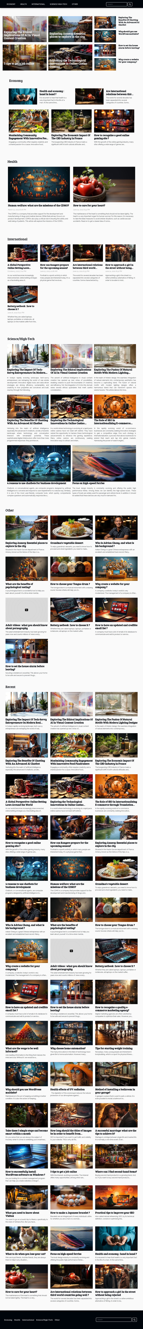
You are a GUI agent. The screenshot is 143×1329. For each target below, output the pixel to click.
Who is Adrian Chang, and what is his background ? (114, 544)
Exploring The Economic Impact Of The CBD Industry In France (70, 137)
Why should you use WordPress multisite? (128, 32)
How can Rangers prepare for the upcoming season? (54, 266)
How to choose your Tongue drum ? (70, 584)
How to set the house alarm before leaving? (129, 46)
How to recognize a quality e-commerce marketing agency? (112, 1009)
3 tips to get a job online (19, 63)
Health (23, 4)
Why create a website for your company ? (128, 60)
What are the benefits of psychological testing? (19, 585)
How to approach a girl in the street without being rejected (119, 267)
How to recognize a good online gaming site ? (111, 137)
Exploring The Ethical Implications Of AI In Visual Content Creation (22, 35)
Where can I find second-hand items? (116, 1171)
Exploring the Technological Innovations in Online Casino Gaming (68, 63)
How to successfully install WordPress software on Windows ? (25, 1173)
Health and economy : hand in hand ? (52, 92)
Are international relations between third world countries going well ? (119, 95)
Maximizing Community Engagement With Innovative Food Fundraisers (28, 138)
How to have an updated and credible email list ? (116, 626)
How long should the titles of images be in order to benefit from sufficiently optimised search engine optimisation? (71, 1135)
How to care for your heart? (89, 205)
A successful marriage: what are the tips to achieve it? (115, 1132)
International (38, 4)
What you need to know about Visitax (22, 1214)
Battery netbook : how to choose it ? (21, 307)
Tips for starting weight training (113, 1048)
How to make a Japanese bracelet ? (70, 1212)
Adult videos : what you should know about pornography (26, 626)
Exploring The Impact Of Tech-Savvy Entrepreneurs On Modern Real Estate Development (26, 372)
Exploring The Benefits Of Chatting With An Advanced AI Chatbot (128, 21)
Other (75, 4)
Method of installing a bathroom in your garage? (115, 1091)
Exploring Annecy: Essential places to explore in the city (68, 35)
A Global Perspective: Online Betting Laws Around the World (19, 267)
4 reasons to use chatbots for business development (36, 483)
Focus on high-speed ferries (88, 483)
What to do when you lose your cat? (26, 1254)
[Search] (116, 4)
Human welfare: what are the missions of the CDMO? (38, 205)
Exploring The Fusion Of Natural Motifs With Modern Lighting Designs (113, 372)
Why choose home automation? (68, 1048)
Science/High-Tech (58, 4)
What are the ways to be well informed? (22, 1050)
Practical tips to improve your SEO (114, 1212)
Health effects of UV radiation (67, 1089)
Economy (11, 4)
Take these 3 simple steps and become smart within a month (27, 1132)
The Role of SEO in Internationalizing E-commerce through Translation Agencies (112, 423)
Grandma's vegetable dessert (66, 543)
